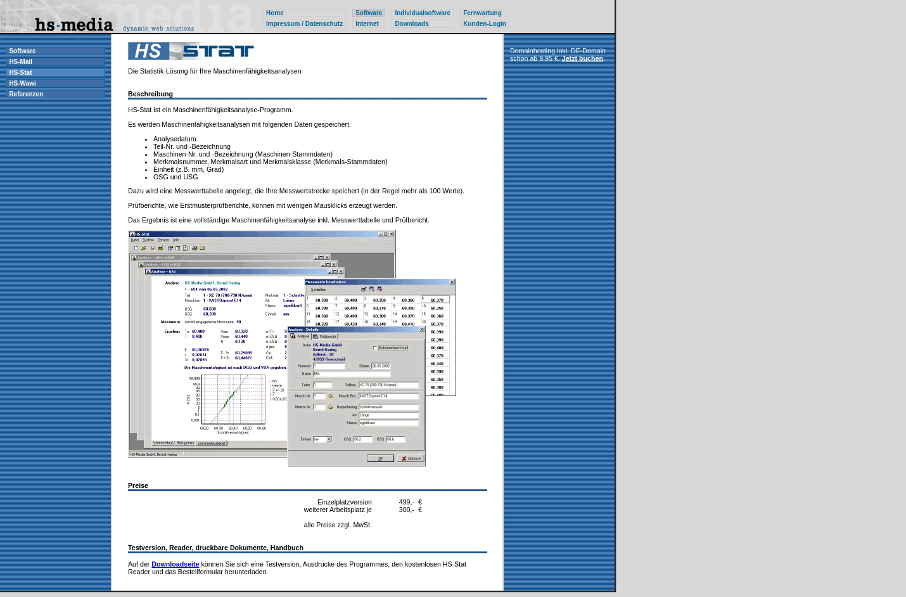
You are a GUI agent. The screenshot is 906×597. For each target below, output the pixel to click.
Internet (367, 23)
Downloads (411, 23)
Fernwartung (482, 13)
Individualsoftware (422, 13)
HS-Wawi (22, 83)
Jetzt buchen (582, 58)
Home (275, 13)
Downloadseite (175, 564)
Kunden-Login (484, 23)
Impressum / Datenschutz (304, 23)
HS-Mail (20, 61)
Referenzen (26, 94)
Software (22, 51)
